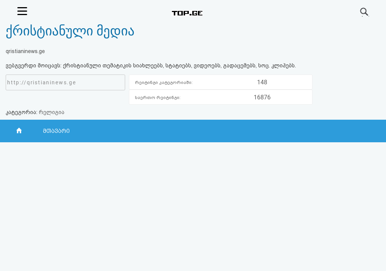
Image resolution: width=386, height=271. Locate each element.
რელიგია (51, 112)
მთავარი (56, 131)
